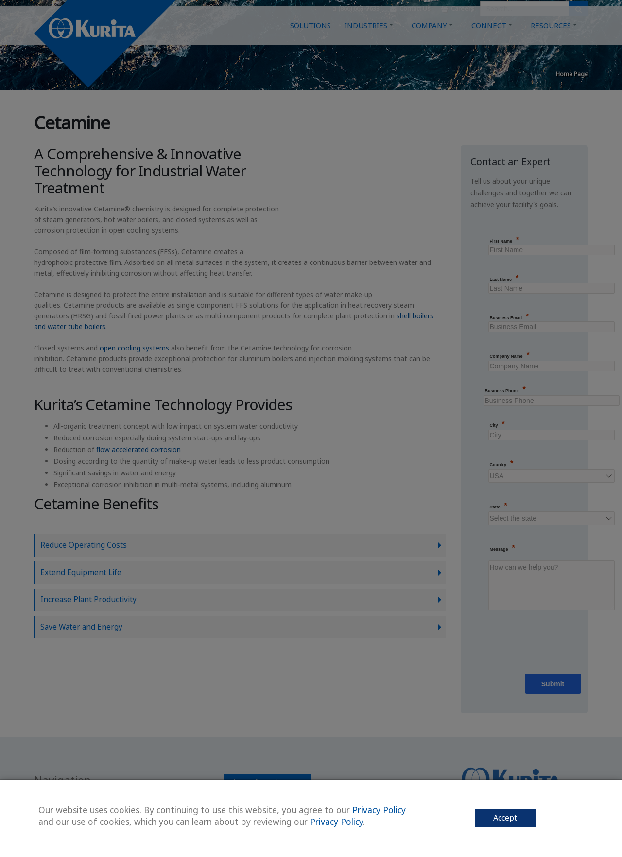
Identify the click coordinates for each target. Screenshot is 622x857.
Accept (505, 817)
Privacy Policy (379, 810)
